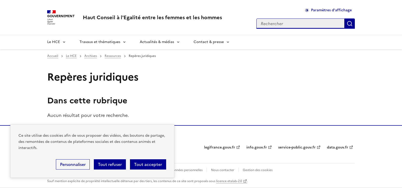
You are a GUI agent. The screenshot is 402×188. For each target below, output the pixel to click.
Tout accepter (148, 164)
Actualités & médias (157, 42)
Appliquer (350, 23)
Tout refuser (110, 164)
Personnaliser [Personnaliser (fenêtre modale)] (73, 164)
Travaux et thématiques (99, 42)
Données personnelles (186, 170)
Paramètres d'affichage (331, 10)
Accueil (52, 56)
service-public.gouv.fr (297, 147)
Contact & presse (209, 42)
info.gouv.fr (256, 147)
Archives (90, 56)
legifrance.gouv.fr (219, 147)
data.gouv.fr (337, 147)
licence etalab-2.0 (229, 181)
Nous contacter (222, 170)
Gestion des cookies (258, 170)
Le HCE (53, 42)
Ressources (113, 56)
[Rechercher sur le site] (300, 23)
